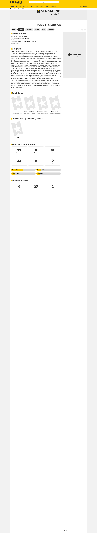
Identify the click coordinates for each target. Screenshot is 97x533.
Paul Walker (42, 4)
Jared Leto (47, 4)
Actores (21, 26)
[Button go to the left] (82, 35)
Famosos (16, 26)
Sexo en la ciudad (42, 117)
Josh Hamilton (27, 26)
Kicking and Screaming (30, 117)
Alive (17, 117)
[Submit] (57, 2)
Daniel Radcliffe (37, 4)
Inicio (12, 26)
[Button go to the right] (85, 35)
